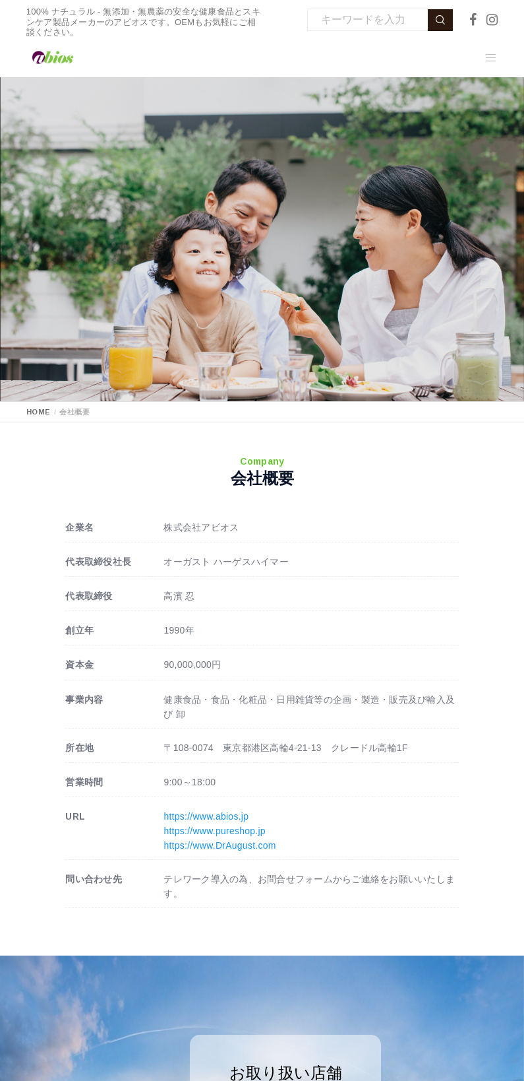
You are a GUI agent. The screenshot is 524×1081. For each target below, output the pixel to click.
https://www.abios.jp (205, 816)
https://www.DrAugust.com (219, 845)
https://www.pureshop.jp (214, 831)
